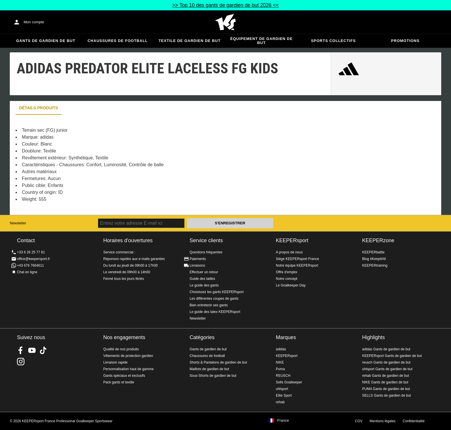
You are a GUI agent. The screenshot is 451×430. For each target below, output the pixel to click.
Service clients (206, 240)
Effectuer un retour (204, 272)
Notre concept (286, 279)
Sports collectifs (333, 41)
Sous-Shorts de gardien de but (213, 376)
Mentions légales (382, 421)
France (283, 420)
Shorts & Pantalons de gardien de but (218, 362)
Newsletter (18, 223)
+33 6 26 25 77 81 (31, 252)
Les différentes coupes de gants (214, 299)
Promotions (405, 41)
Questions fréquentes (206, 252)
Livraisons (197, 265)
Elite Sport (284, 395)
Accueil (225, 22)
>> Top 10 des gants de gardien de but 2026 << (225, 5)
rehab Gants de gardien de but (385, 376)
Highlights (373, 337)
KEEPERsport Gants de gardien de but (392, 356)
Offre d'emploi (286, 272)
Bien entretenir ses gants (209, 305)
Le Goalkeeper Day (290, 285)
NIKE (280, 362)
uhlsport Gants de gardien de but (387, 369)
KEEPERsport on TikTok (43, 350)
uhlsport (282, 389)
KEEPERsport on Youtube (32, 350)
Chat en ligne (27, 272)
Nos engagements (124, 337)
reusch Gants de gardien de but (386, 362)
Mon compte (34, 22)
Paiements (198, 259)
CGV (358, 421)
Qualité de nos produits (121, 349)
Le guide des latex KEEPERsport (215, 312)
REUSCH (283, 376)
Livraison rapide (115, 362)
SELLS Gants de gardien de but (386, 395)
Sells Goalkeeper (289, 382)
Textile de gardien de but (189, 41)
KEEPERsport (292, 240)
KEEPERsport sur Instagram (20, 361)
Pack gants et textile (118, 382)
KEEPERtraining (374, 265)
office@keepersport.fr (33, 259)
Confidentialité (414, 421)
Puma (280, 369)
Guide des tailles (202, 279)
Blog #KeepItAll (374, 259)
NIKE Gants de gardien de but (385, 382)
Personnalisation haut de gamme (128, 369)
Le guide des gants (204, 285)
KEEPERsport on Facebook (20, 350)
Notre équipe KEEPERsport (297, 265)
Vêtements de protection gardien (128, 356)
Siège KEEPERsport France (297, 259)
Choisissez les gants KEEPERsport (217, 292)
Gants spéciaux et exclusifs (124, 376)
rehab (280, 402)
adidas (281, 349)
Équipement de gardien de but (261, 41)
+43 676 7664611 (30, 265)
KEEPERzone (378, 240)
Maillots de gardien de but (209, 369)
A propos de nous (289, 252)
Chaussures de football (117, 41)
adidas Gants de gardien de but (386, 349)
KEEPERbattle (373, 252)
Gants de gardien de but (45, 41)
